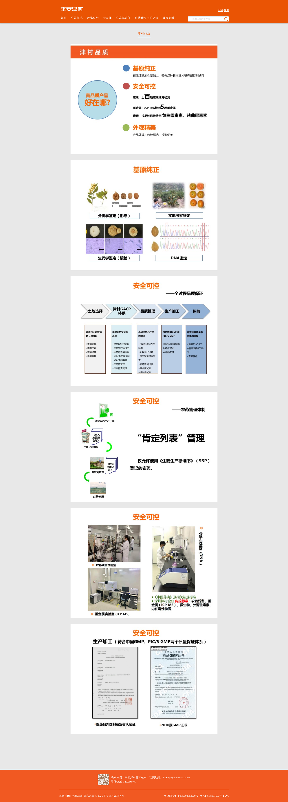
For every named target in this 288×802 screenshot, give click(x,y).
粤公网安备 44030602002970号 (181, 795)
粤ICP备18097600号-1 (212, 795)
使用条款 (77, 795)
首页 (64, 17)
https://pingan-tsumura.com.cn (176, 777)
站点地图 (65, 795)
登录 (220, 10)
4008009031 (130, 781)
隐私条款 (89, 795)
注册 (226, 10)
